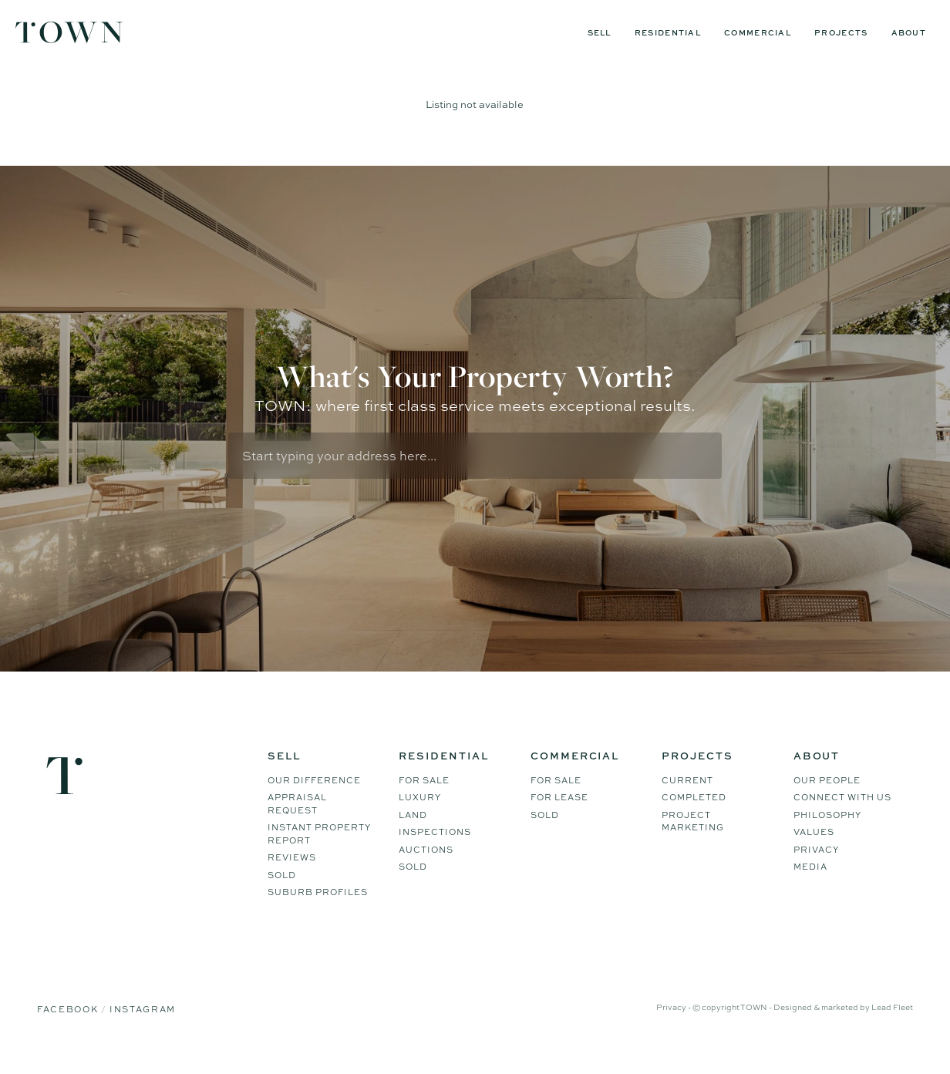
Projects (840, 32)
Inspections (435, 851)
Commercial (757, 32)
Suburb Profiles (318, 911)
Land (413, 834)
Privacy (816, 869)
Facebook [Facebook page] (69, 1028)
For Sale (424, 799)
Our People (827, 799)
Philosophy (827, 834)
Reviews (292, 876)
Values (813, 851)
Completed (694, 816)
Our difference (314, 799)
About (909, 32)
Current (687, 799)
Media (810, 885)
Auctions (426, 869)
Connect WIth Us (842, 816)
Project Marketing (693, 841)
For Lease (559, 816)
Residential (668, 32)
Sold (282, 894)
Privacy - (674, 1026)
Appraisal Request (297, 823)
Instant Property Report (319, 853)
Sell (599, 32)
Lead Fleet (892, 1026)
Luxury (420, 816)
